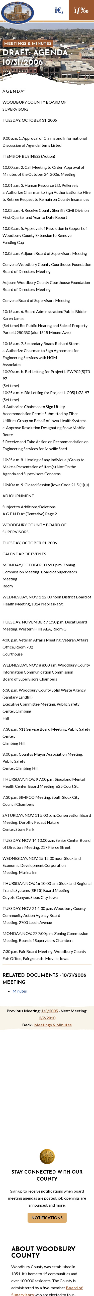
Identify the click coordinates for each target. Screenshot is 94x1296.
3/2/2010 (47, 1017)
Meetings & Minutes (27, 44)
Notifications (47, 1217)
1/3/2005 (49, 1010)
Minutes (20, 991)
